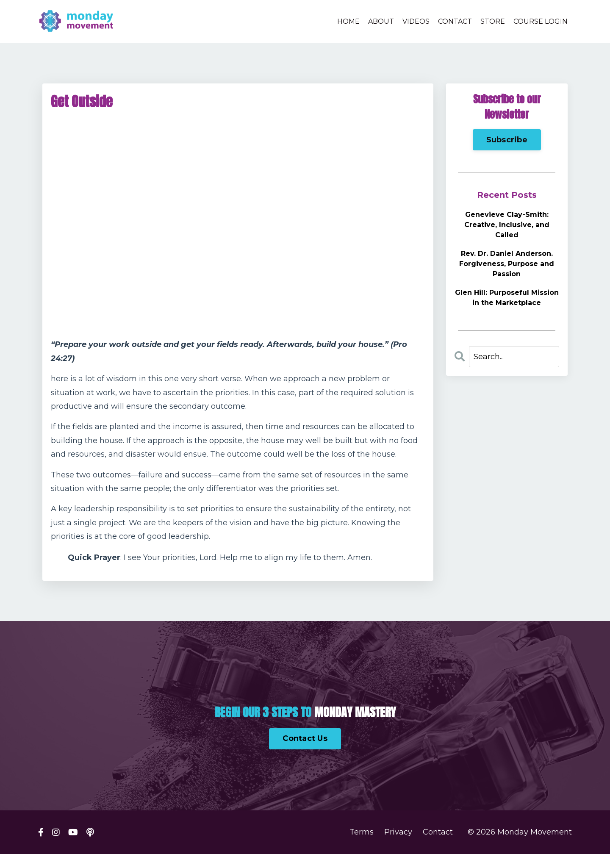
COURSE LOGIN (540, 21)
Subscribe (506, 139)
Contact (438, 832)
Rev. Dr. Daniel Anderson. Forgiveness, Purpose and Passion (506, 264)
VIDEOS (416, 21)
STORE (492, 21)
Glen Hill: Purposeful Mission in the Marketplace (507, 297)
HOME (348, 21)
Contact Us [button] (305, 738)
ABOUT (381, 21)
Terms (361, 832)
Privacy (398, 832)
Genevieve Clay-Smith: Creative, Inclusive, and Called (506, 225)
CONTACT (455, 21)
